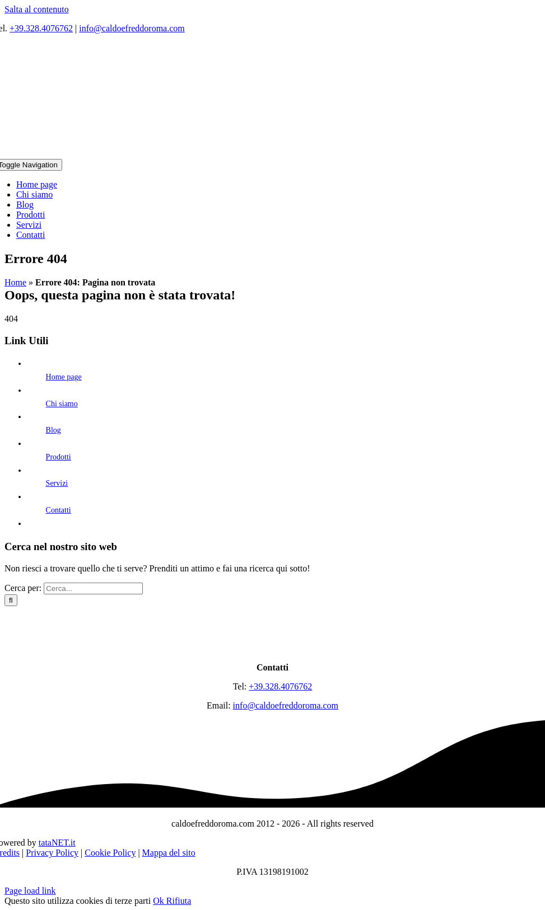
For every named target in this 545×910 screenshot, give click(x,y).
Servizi (57, 483)
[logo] (273, 648)
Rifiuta (178, 901)
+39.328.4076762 (41, 28)
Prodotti (58, 457)
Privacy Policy (52, 852)
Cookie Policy (110, 852)
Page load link (30, 890)
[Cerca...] (93, 588)
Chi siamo (62, 404)
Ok (159, 901)
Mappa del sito (168, 852)
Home (15, 282)
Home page (64, 377)
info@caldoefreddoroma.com (131, 28)
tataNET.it (57, 842)
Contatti (58, 510)
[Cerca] (10, 600)
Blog (53, 430)
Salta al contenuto (36, 9)
